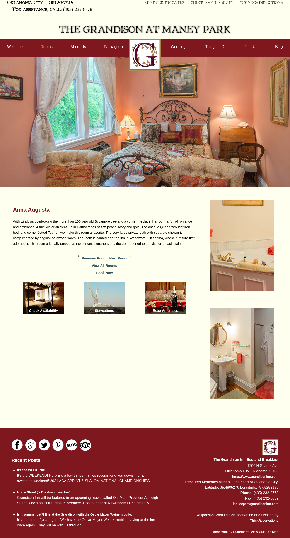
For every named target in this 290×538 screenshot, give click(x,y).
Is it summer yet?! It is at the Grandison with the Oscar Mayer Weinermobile (74, 514)
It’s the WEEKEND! (31, 470)
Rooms (47, 47)
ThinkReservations (264, 520)
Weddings (179, 47)
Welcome (15, 47)
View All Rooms (104, 265)
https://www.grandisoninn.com (255, 476)
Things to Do (216, 47)
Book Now (104, 273)
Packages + (114, 47)
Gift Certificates (164, 2)
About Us (78, 47)
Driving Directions (261, 2)
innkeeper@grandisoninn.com (255, 504)
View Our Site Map (264, 532)
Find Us (250, 47)
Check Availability (212, 2)
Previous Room (94, 258)
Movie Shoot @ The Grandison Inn (43, 492)
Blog (279, 47)
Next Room (118, 258)
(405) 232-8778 (77, 9)
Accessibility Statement (231, 532)
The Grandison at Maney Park (145, 30)
